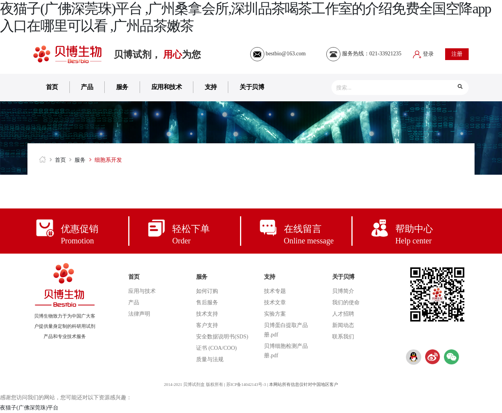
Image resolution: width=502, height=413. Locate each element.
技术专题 (275, 291)
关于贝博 (252, 87)
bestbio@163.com (278, 54)
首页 (52, 87)
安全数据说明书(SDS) (222, 337)
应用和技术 (166, 87)
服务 (122, 87)
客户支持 (207, 325)
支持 (211, 87)
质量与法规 (210, 359)
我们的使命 (346, 302)
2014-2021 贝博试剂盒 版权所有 (192, 384)
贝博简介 (343, 291)
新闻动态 (343, 325)
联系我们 (343, 337)
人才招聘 (343, 314)
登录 (423, 54)
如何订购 (207, 291)
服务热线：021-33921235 (363, 54)
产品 (87, 87)
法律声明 (139, 314)
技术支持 (207, 314)
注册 (456, 54)
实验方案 (275, 314)
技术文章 (275, 302)
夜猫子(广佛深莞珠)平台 (29, 408)
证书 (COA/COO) (216, 348)
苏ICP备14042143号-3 (246, 384)
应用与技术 (142, 291)
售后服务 (207, 302)
